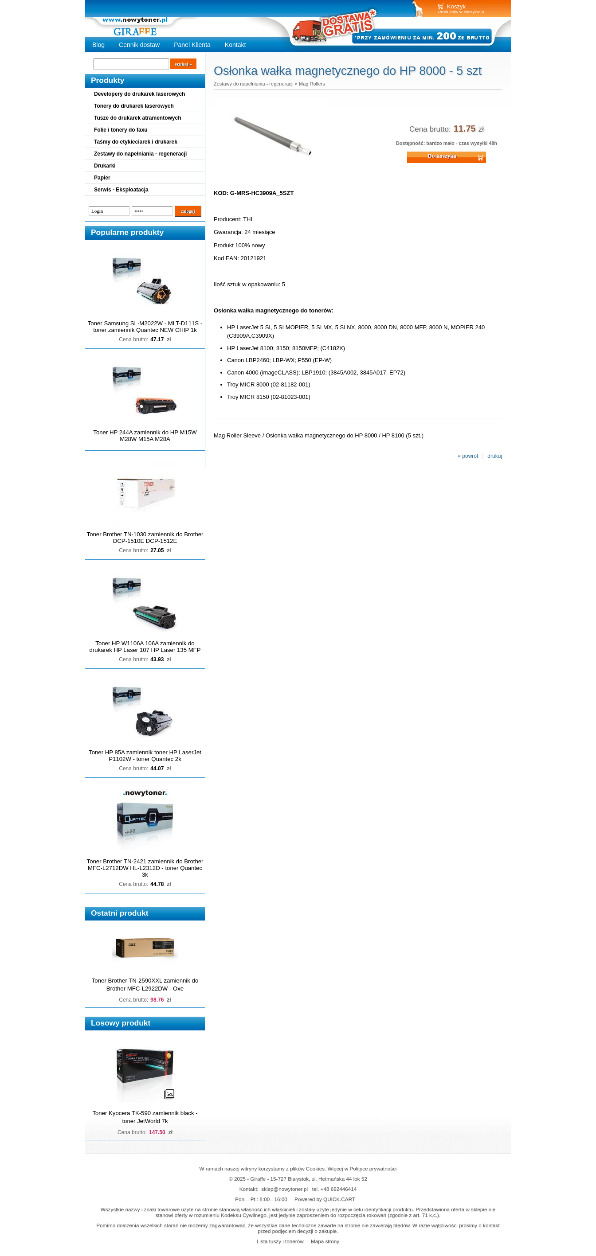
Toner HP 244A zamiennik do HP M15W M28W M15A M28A (144, 435)
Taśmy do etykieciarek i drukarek (135, 142)
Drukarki (105, 166)
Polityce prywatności (373, 1168)
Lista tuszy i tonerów (280, 1241)
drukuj (494, 456)
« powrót (468, 456)
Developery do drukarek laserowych (139, 94)
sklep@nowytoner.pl (284, 1189)
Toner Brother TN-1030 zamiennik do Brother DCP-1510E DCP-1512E (145, 537)
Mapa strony (325, 1241)
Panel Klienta (192, 44)
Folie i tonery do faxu (121, 130)
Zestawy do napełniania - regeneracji (140, 154)
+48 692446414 (339, 1189)
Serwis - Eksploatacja (121, 190)
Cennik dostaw (139, 44)
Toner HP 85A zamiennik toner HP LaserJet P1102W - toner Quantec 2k (145, 755)
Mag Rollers (312, 83)
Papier (102, 178)
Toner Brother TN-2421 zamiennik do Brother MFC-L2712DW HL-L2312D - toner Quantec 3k (145, 868)
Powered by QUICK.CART (324, 1199)
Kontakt (235, 44)
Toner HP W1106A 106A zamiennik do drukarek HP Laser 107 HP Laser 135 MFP (145, 646)
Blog (98, 44)
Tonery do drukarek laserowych (134, 106)
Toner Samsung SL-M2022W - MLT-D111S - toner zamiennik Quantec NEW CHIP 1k (145, 326)
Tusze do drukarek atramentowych (137, 118)
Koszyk (456, 6)
